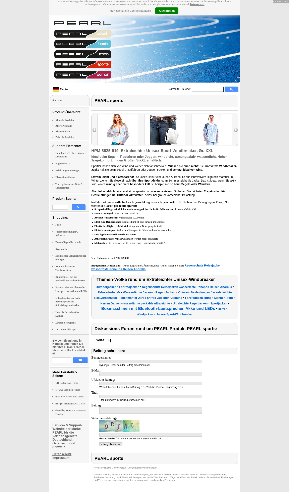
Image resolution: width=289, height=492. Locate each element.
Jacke (58, 224)
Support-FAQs (62, 163)
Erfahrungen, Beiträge (67, 170)
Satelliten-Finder (67, 389)
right (236, 130)
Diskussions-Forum (65, 177)
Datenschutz (197, 4)
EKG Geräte (70, 403)
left (94, 130)
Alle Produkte (62, 131)
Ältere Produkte (63, 126)
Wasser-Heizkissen (69, 396)
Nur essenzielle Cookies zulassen (130, 10)
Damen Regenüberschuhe (68, 242)
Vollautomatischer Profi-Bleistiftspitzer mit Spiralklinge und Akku (68, 302)
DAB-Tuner (66, 383)
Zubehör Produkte (64, 137)
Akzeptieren (167, 10)
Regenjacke (61, 249)
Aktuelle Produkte (64, 120)
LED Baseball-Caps (65, 329)
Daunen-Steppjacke (65, 322)
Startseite (174, 89)
